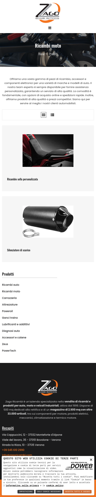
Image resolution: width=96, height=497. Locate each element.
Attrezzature (9, 304)
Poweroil (7, 311)
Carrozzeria (9, 298)
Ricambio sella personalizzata (22, 179)
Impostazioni (26, 491)
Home (42, 54)
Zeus (5, 344)
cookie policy (54, 485)
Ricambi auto (10, 285)
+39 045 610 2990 (13, 450)
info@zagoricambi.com (17, 455)
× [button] (91, 459)
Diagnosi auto (11, 331)
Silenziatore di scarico (18, 250)
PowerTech (9, 350)
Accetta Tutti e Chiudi (77, 491)
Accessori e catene (14, 337)
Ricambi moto (11, 291)
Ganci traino (10, 318)
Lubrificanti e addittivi (16, 324)
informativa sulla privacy (22, 485)
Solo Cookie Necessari (49, 491)
